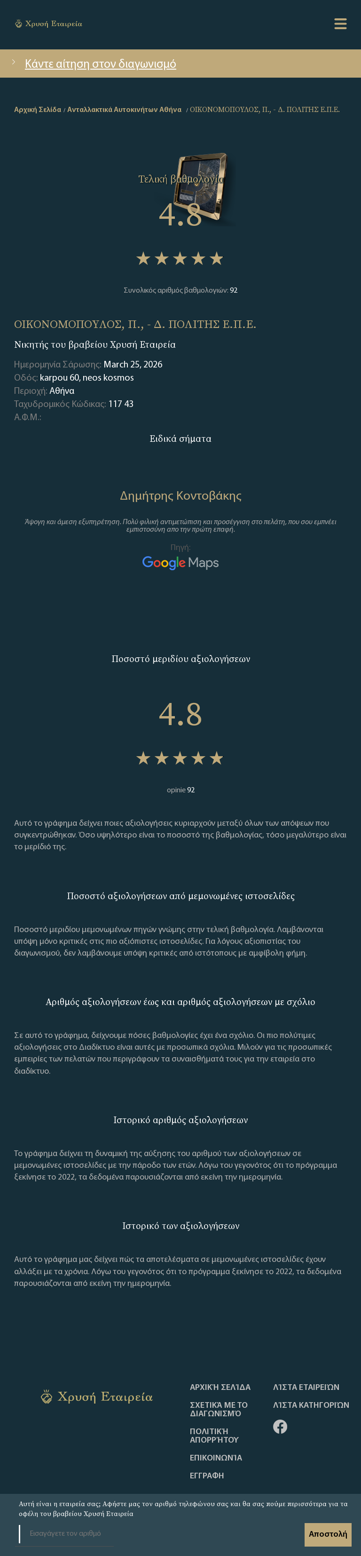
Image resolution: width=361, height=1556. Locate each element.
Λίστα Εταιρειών (306, 1388)
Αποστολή (328, 1534)
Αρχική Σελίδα (220, 1388)
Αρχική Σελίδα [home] (37, 110)
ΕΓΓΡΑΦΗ (207, 1476)
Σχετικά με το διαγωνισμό (219, 1410)
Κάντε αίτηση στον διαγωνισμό (92, 65)
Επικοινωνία (216, 1458)
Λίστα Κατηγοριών (311, 1406)
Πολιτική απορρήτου (214, 1436)
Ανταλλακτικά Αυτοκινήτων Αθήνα (124, 110)
